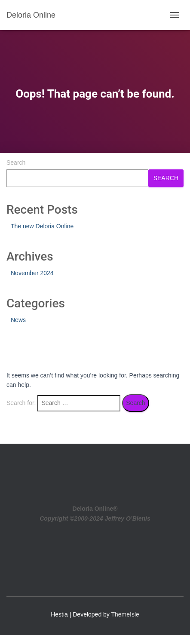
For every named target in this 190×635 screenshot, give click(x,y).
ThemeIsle (125, 614)
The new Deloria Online (42, 226)
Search (15, 162)
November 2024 (32, 273)
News (18, 319)
